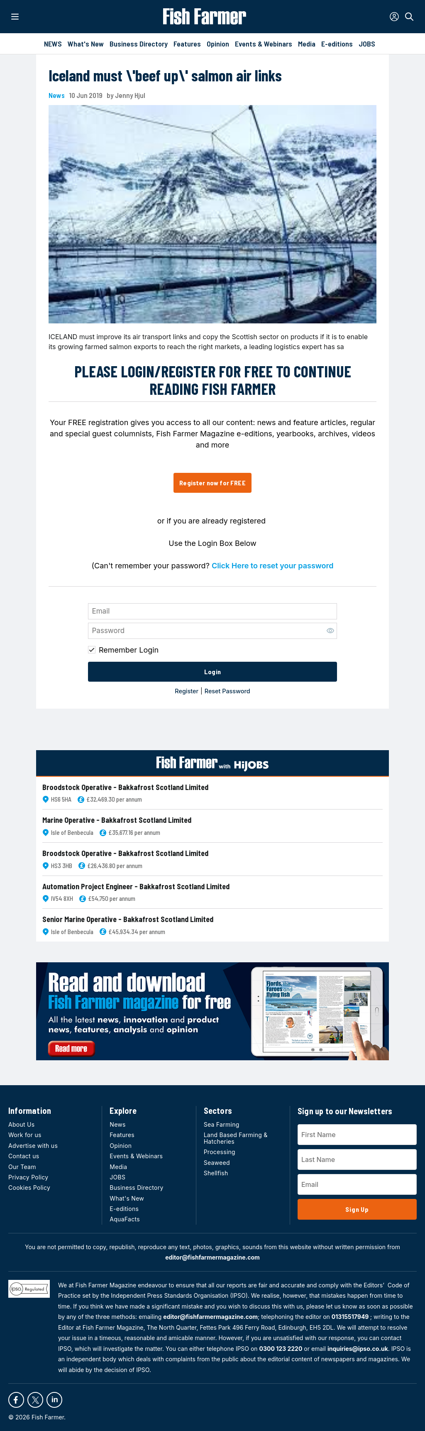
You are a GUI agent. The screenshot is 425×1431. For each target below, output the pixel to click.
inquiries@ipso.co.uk (357, 1348)
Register (186, 691)
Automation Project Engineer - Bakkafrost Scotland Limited (136, 886)
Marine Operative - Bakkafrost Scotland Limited (116, 820)
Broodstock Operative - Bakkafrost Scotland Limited (125, 787)
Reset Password (227, 691)
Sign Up (357, 1209)
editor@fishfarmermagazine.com (212, 1257)
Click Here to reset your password (273, 565)
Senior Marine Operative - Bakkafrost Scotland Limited (127, 919)
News (57, 95)
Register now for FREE (212, 483)
